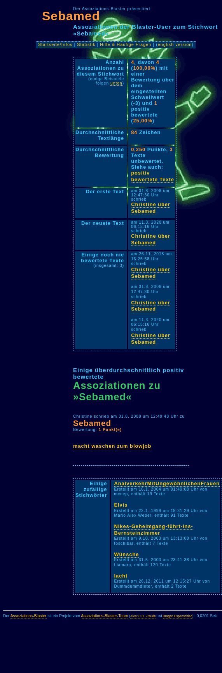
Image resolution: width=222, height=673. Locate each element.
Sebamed (71, 16)
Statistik (86, 44)
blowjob (140, 446)
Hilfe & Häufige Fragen (125, 44)
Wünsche (126, 554)
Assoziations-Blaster (28, 616)
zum (122, 446)
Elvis (121, 505)
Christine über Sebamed (150, 207)
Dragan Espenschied (177, 616)
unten (116, 83)
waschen (103, 446)
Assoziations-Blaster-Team (104, 616)
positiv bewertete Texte (152, 176)
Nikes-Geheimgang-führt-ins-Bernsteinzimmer (153, 529)
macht (81, 446)
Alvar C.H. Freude (143, 616)
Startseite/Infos (55, 44)
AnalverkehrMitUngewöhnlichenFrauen (167, 483)
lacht (121, 576)
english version (175, 44)
